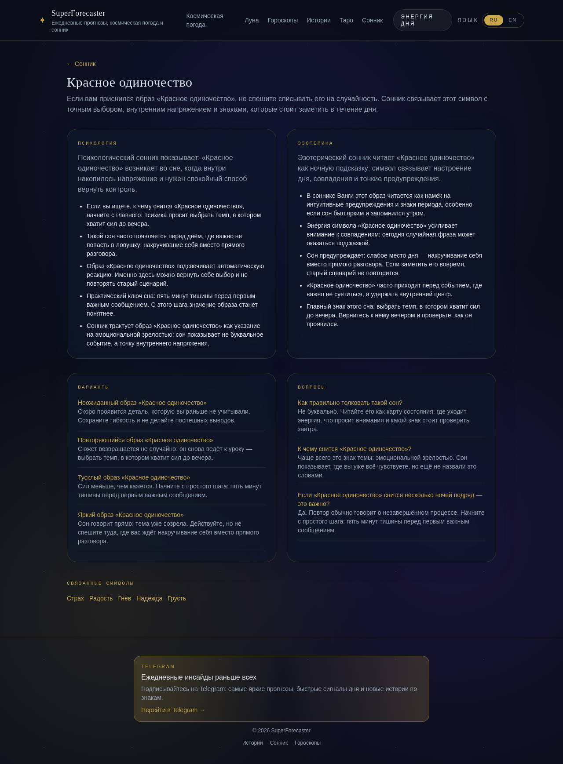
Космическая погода (204, 20)
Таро (346, 20)
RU (494, 20)
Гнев (124, 598)
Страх (75, 598)
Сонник (372, 20)
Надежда (149, 598)
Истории (319, 20)
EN (512, 20)
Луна (252, 20)
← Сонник (81, 63)
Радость (101, 598)
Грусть (177, 598)
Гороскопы (282, 20)
